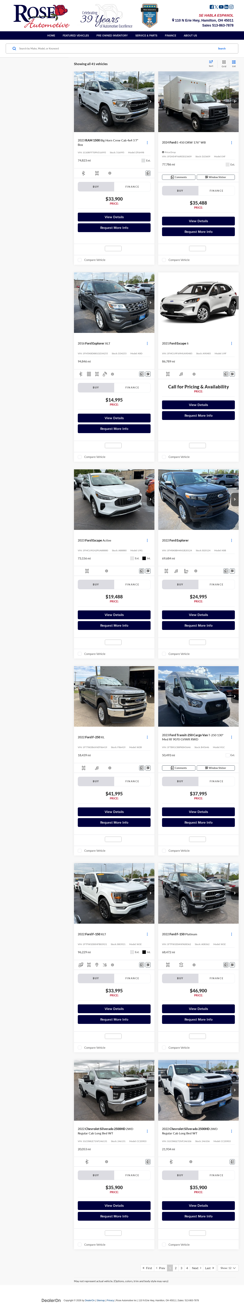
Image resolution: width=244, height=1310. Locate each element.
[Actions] (147, 142)
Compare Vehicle (94, 260)
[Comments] (148, 173)
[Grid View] (223, 64)
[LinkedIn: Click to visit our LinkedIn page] (226, 7)
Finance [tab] (132, 186)
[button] (150, 101)
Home (51, 35)
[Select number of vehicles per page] (228, 1268)
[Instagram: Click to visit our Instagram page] (231, 7)
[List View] (234, 64)
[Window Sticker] (216, 177)
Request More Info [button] (114, 227)
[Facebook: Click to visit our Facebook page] (212, 7)
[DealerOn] (51, 1300)
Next (196, 1268)
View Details (114, 217)
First (147, 1268)
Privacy (110, 1300)
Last (209, 1268)
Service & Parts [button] (146, 35)
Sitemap (100, 1300)
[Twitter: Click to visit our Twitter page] (216, 7)
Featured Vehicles (76, 35)
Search (222, 48)
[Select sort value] (212, 64)
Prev (160, 1268)
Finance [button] (170, 35)
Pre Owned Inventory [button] (112, 35)
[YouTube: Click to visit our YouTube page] (221, 7)
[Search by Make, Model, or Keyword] (116, 48)
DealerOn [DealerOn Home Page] (90, 1300)
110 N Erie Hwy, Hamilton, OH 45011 (203, 20)
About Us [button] (190, 35)
